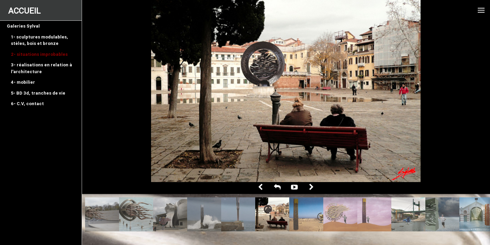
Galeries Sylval (23, 26)
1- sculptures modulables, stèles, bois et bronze (39, 40)
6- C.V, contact (27, 104)
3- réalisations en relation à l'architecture (41, 68)
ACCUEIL (24, 11)
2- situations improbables (39, 54)
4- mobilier (23, 82)
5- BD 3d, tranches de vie (38, 93)
